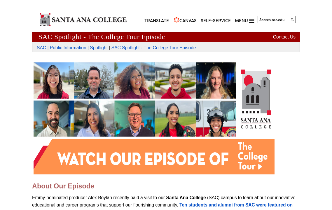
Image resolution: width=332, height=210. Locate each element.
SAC (41, 47)
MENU (244, 21)
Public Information (68, 47)
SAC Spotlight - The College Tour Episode (153, 47)
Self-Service (216, 21)
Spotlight (99, 47)
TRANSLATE (156, 21)
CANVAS (188, 21)
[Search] (292, 19)
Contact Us (284, 36)
